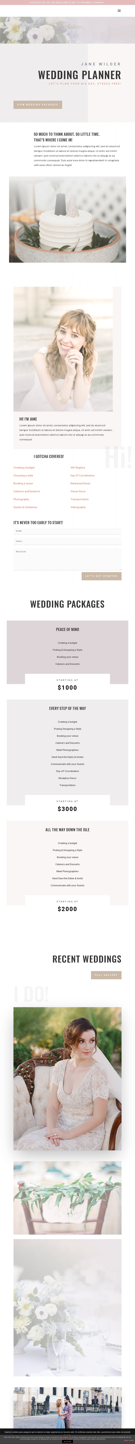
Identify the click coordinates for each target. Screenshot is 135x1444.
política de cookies (65, 1439)
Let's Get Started (101, 576)
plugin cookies (129, 1440)
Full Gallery (106, 937)
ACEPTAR (67, 1442)
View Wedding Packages (37, 104)
